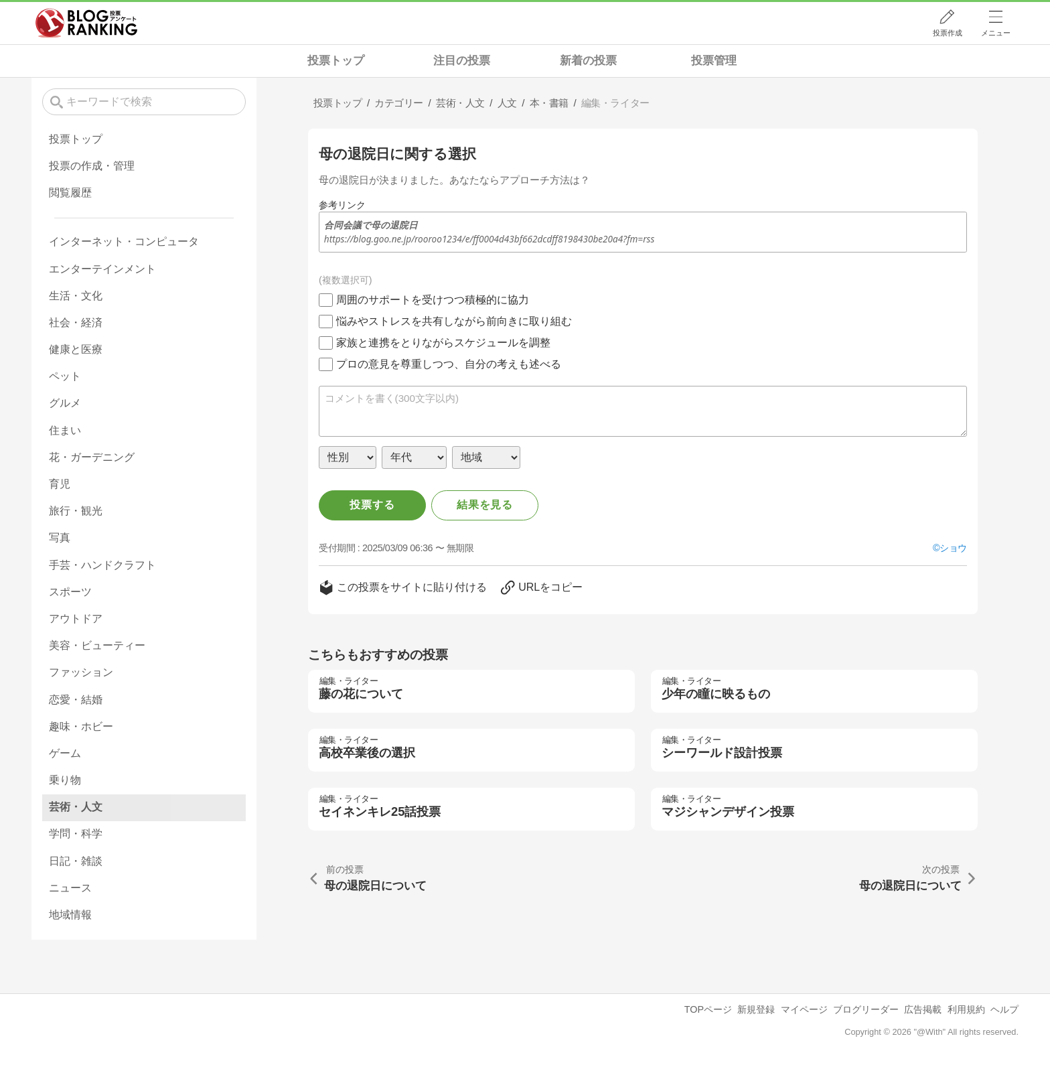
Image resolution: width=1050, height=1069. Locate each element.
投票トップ (335, 60)
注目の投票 (461, 60)
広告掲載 (923, 1009)
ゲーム (65, 753)
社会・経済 (75, 322)
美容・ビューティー (97, 645)
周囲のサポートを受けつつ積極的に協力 (432, 299)
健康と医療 (75, 349)
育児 (59, 484)
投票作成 (947, 33)
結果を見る (485, 504)
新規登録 (756, 1009)
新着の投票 (588, 60)
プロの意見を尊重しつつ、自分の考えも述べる (448, 364)
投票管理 (714, 60)
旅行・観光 (75, 510)
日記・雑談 (75, 861)
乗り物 (65, 780)
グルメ (65, 403)
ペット (65, 376)
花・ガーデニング (92, 457)
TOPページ (708, 1009)
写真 (59, 537)
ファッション (81, 672)
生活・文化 (75, 295)
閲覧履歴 (70, 192)
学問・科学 (75, 833)
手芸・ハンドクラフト (102, 565)
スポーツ (70, 591)
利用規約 (966, 1009)
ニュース (70, 888)
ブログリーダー (866, 1009)
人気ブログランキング (86, 23)
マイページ (804, 1009)
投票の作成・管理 (92, 165)
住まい (65, 430)
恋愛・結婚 (75, 699)
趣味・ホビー (81, 726)
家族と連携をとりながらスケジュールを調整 (443, 342)
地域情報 (70, 914)
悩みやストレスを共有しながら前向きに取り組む (454, 321)
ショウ (953, 548)
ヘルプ (1004, 1009)
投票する (372, 504)
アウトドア (75, 618)
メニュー (995, 33)
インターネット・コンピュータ (124, 241)
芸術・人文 (75, 806)
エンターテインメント (102, 269)
